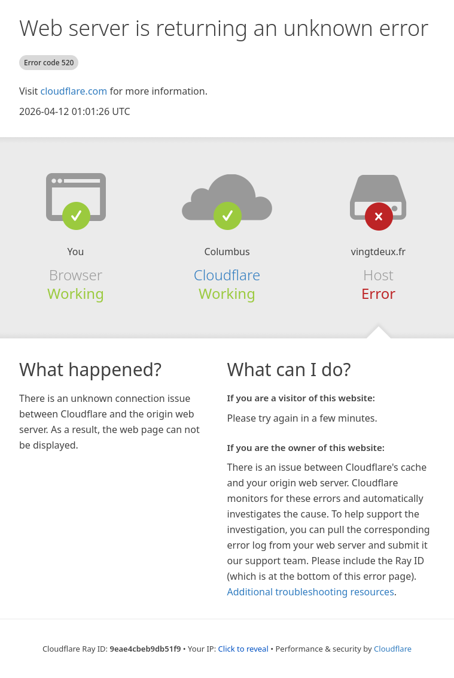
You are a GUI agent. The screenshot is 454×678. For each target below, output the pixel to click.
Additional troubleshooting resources (310, 591)
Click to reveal (243, 648)
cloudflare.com (73, 91)
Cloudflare (227, 274)
